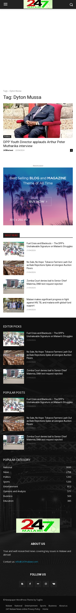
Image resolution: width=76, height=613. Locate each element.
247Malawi (8, 150)
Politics (7, 136)
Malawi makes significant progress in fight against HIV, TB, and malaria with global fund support (49, 302)
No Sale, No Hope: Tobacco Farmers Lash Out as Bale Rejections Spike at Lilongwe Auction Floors (49, 265)
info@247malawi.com (27, 561)
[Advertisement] (38, 48)
